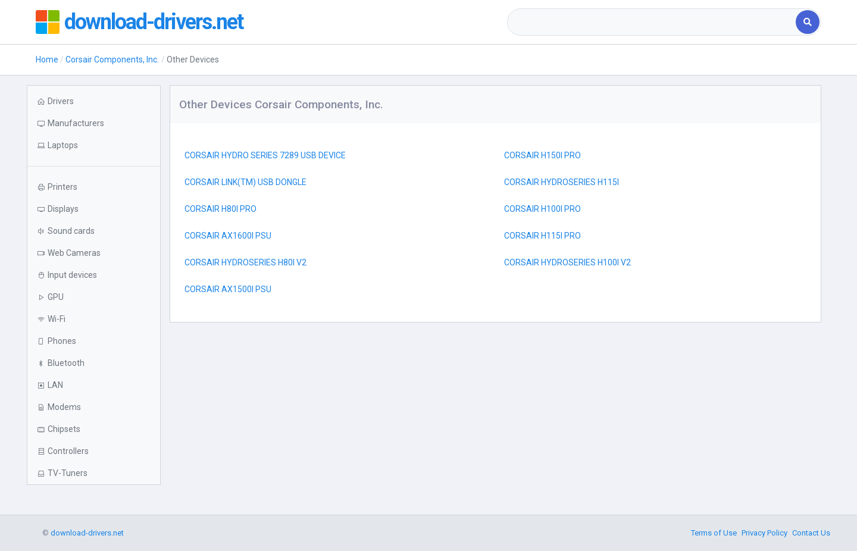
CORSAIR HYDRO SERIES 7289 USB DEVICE (265, 155)
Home (47, 59)
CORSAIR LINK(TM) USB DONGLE (245, 182)
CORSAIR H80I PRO (220, 209)
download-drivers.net (153, 22)
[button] (93, 145)
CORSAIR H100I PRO (542, 209)
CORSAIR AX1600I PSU (227, 235)
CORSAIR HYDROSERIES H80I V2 (245, 262)
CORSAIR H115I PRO (542, 235)
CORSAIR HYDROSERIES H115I (561, 182)
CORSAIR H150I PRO (542, 155)
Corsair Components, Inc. (112, 59)
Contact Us (811, 532)
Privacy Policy (764, 532)
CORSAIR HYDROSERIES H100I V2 (567, 262)
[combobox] (652, 22)
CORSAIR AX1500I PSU (227, 289)
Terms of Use (714, 532)
